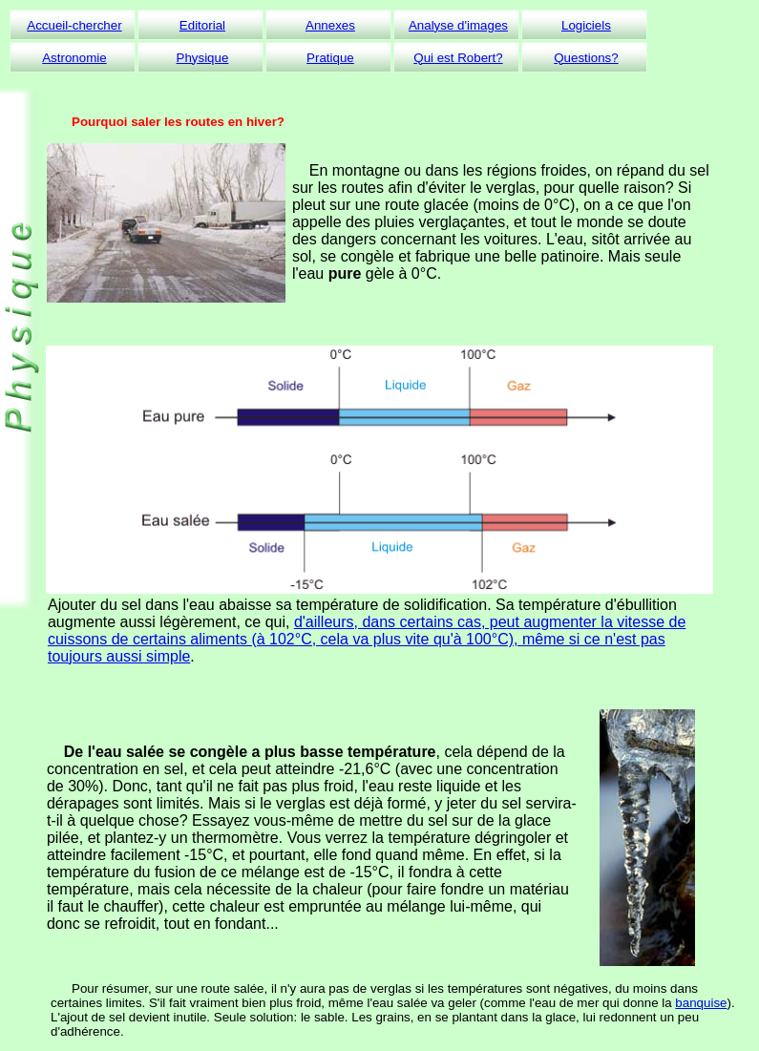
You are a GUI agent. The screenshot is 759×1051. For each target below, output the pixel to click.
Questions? (586, 58)
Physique (203, 58)
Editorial (202, 25)
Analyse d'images (458, 25)
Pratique (330, 58)
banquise (701, 1003)
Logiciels (586, 25)
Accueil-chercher (74, 25)
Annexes (330, 25)
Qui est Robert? (457, 58)
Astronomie (74, 58)
